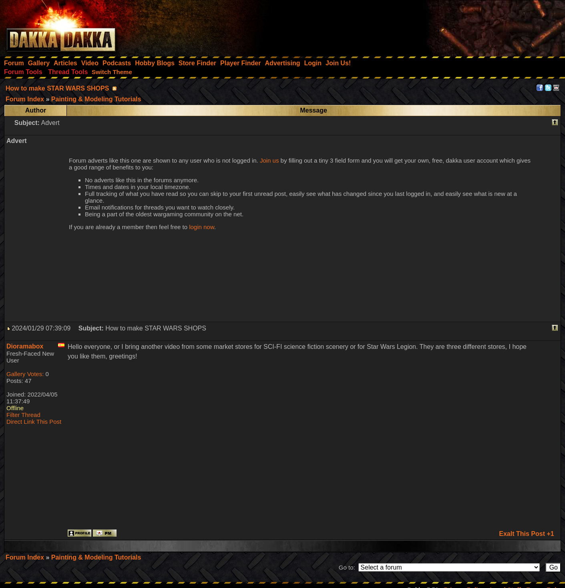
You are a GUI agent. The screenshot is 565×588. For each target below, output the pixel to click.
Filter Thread (23, 414)
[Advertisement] (457, 26)
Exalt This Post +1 (526, 533)
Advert (50, 122)
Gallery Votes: (25, 374)
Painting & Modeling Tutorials (96, 557)
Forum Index (26, 557)
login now (201, 227)
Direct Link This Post (33, 421)
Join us (269, 160)
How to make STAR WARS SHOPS (57, 88)
